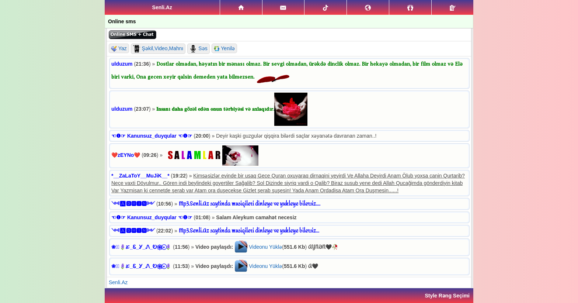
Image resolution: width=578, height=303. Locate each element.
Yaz (119, 48)
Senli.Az (118, 282)
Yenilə (224, 48)
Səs (198, 48)
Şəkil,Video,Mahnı (158, 48)
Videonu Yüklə (265, 247)
